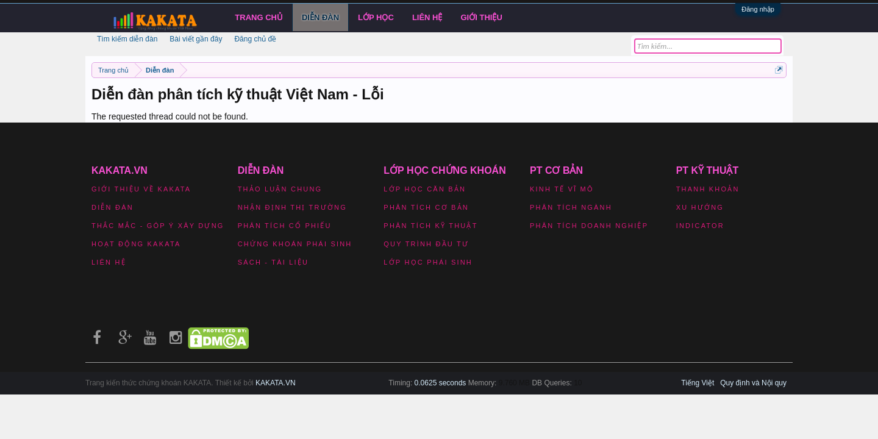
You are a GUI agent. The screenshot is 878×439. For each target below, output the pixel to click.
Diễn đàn (320, 17)
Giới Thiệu (481, 17)
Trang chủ (259, 17)
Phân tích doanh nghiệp (589, 225)
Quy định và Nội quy (753, 383)
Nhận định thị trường (292, 207)
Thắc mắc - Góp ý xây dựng (157, 225)
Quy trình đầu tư (426, 244)
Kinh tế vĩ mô (562, 189)
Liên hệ (427, 17)
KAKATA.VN (275, 383)
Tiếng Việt (697, 383)
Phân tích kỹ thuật (430, 225)
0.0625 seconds (440, 383)
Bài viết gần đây (196, 39)
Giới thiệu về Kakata (141, 189)
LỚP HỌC (376, 17)
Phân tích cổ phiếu (285, 225)
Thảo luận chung (280, 189)
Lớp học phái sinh (428, 262)
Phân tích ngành (571, 207)
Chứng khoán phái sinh (295, 244)
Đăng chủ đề (255, 39)
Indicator (700, 225)
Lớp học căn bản (425, 189)
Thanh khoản (708, 189)
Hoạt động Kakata (136, 244)
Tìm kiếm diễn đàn (127, 39)
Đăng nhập (757, 9)
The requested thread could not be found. (169, 116)
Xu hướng (700, 207)
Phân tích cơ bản (426, 207)
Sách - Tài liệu (273, 262)
